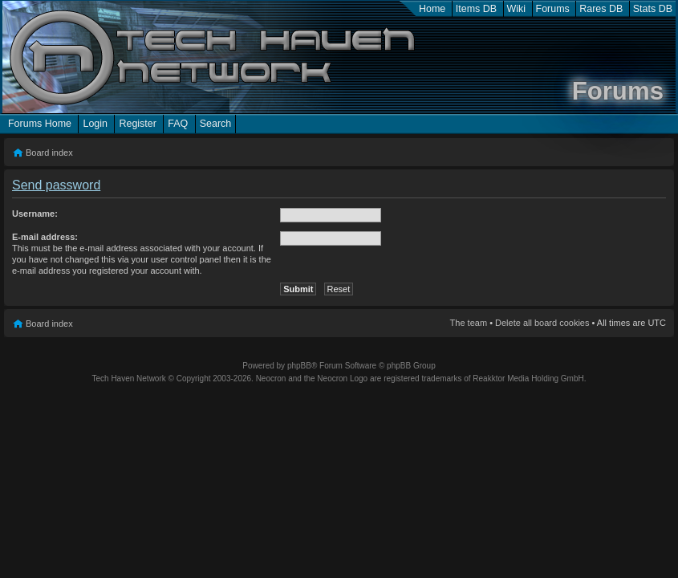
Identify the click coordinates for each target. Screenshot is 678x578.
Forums (553, 8)
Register (137, 123)
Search (216, 123)
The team (468, 323)
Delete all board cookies (542, 323)
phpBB (299, 365)
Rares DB (601, 8)
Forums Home (39, 123)
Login (95, 123)
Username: (35, 213)
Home (432, 8)
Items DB (476, 8)
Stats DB (652, 8)
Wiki (516, 8)
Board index (49, 152)
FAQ (178, 123)
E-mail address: (45, 237)
